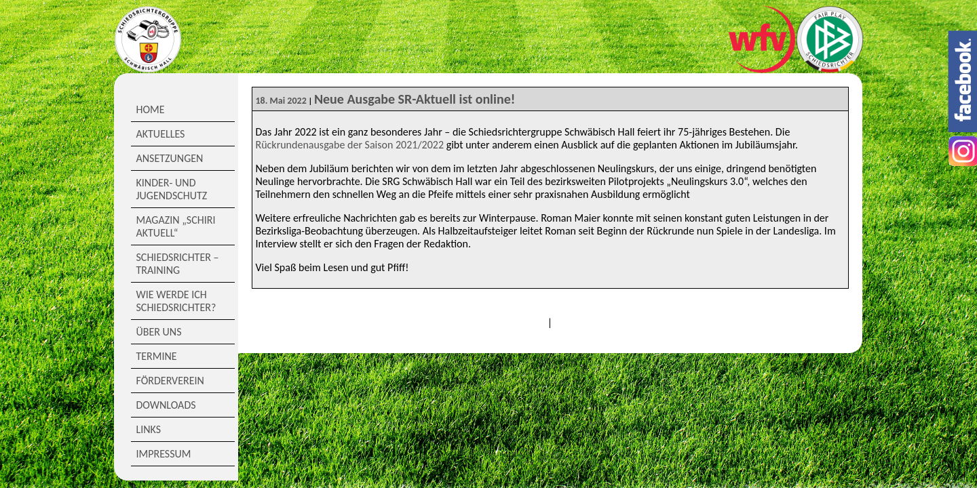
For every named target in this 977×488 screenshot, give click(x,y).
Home (150, 109)
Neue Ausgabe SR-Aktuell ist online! (414, 99)
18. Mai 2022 (281, 100)
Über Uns (159, 331)
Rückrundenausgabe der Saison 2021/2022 (350, 144)
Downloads (166, 405)
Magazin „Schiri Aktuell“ (176, 226)
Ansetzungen (170, 158)
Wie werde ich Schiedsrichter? (176, 301)
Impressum (163, 453)
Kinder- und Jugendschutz (172, 189)
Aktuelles (160, 133)
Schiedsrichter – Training (177, 264)
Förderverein (170, 380)
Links (148, 429)
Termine (156, 356)
